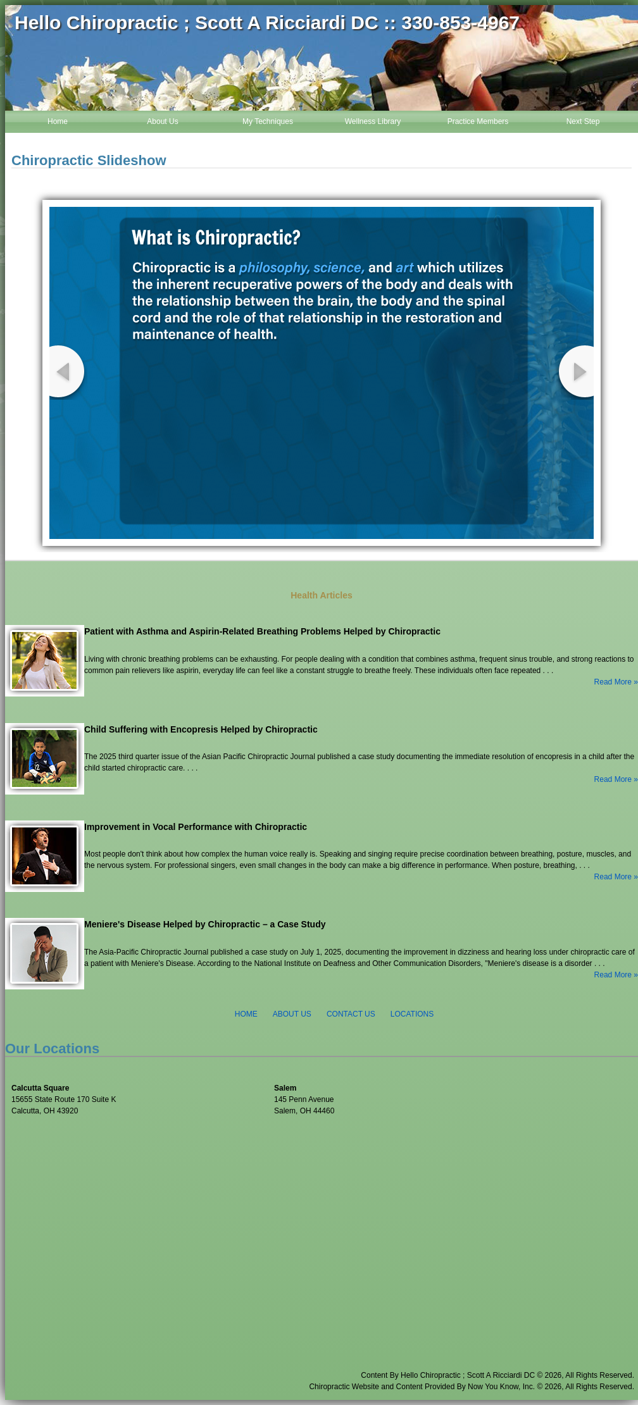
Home (57, 121)
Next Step (583, 121)
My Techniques (267, 121)
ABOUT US (292, 1014)
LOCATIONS (412, 1014)
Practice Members (478, 121)
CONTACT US (351, 1014)
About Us (162, 121)
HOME (246, 1014)
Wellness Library (373, 121)
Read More (613, 682)
